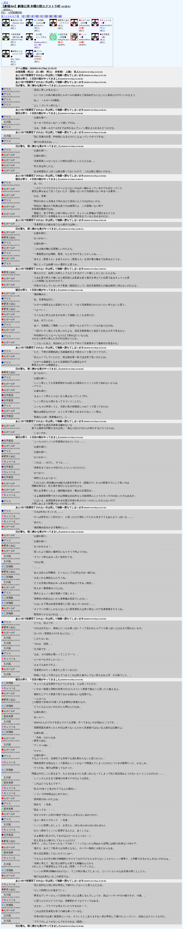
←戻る (4, 2)
